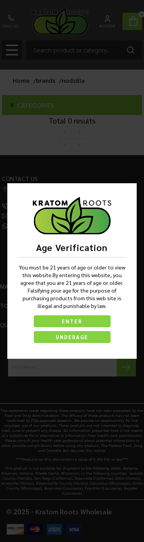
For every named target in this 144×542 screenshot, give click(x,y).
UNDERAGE (72, 337)
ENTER (72, 321)
